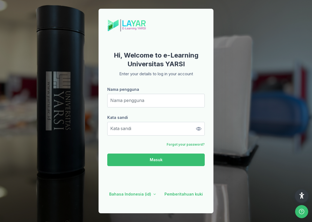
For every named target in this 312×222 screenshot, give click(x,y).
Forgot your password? (186, 144)
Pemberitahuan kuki (183, 194)
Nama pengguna (123, 89)
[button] (301, 195)
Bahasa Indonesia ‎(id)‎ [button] (130, 194)
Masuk (156, 159)
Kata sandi (117, 117)
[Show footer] (301, 211)
